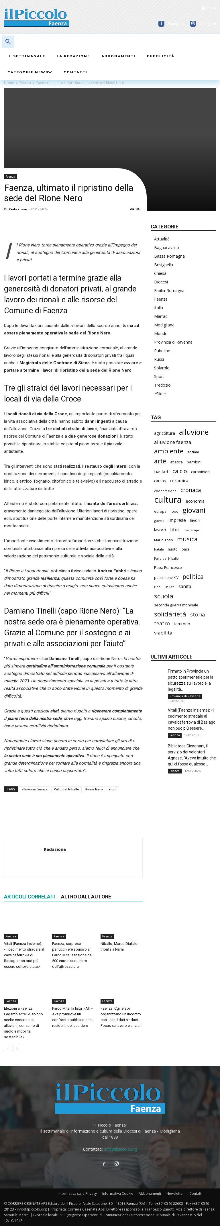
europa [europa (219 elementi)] (160, 511)
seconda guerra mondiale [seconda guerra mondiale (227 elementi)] (176, 605)
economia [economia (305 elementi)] (195, 501)
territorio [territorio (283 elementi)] (182, 623)
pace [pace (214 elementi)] (186, 549)
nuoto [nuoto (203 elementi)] (173, 549)
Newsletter (175, 1193)
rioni (112, 789)
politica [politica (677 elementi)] (193, 576)
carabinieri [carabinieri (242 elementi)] (200, 471)
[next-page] (16, 1048)
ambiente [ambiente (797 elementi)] (168, 451)
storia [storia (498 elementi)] (197, 615)
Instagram (207, 23)
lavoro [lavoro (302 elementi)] (160, 529)
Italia (158, 307)
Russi (159, 359)
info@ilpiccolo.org (120, 1149)
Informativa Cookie (117, 1193)
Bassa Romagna (169, 256)
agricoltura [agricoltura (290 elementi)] (164, 433)
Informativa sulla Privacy (77, 1193)
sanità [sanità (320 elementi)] (184, 586)
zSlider (160, 393)
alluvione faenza (34, 789)
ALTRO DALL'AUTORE (86, 897)
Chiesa (160, 273)
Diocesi (161, 282)
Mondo (161, 333)
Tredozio (162, 385)
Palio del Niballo (66, 789)
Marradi (161, 316)
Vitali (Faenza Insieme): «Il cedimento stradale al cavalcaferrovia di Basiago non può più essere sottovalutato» (24, 955)
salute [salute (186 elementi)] (169, 587)
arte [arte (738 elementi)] (160, 461)
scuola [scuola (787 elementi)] (163, 596)
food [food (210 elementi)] (174, 511)
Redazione (18, 209)
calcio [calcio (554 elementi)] (179, 471)
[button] (8, 42)
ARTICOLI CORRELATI (29, 897)
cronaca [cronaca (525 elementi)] (190, 490)
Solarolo (162, 368)
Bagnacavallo (166, 247)
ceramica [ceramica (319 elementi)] (179, 481)
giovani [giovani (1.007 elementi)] (193, 510)
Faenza (10, 177)
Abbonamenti (150, 1193)
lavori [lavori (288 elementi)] (195, 520)
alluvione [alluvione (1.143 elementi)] (194, 432)
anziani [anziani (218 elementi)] (193, 452)
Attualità (162, 239)
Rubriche (162, 350)
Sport (159, 376)
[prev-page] (7, 1048)
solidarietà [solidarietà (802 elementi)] (170, 614)
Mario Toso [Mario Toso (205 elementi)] (163, 540)
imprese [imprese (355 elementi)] (177, 520)
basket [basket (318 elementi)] (161, 471)
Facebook (176, 23)
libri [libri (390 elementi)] (175, 529)
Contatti (195, 1193)
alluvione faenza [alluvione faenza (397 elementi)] (172, 442)
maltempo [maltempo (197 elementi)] (192, 530)
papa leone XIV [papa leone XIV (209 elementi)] (166, 577)
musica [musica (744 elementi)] (187, 539)
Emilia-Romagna (169, 290)
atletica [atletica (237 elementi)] (176, 462)
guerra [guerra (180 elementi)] (159, 520)
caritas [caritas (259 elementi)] (160, 480)
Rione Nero (94, 789)
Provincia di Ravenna (173, 342)
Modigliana (164, 325)
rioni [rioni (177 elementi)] (157, 587)
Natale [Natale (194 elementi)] (159, 549)
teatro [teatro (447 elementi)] (162, 623)
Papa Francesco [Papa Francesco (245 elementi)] (168, 567)
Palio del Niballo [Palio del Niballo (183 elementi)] (166, 558)
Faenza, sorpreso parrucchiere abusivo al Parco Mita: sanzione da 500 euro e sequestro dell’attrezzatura (72, 955)
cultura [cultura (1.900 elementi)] (168, 500)
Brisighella (163, 264)
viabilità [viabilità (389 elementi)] (163, 633)
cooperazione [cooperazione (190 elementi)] (165, 491)
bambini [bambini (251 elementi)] (194, 462)
